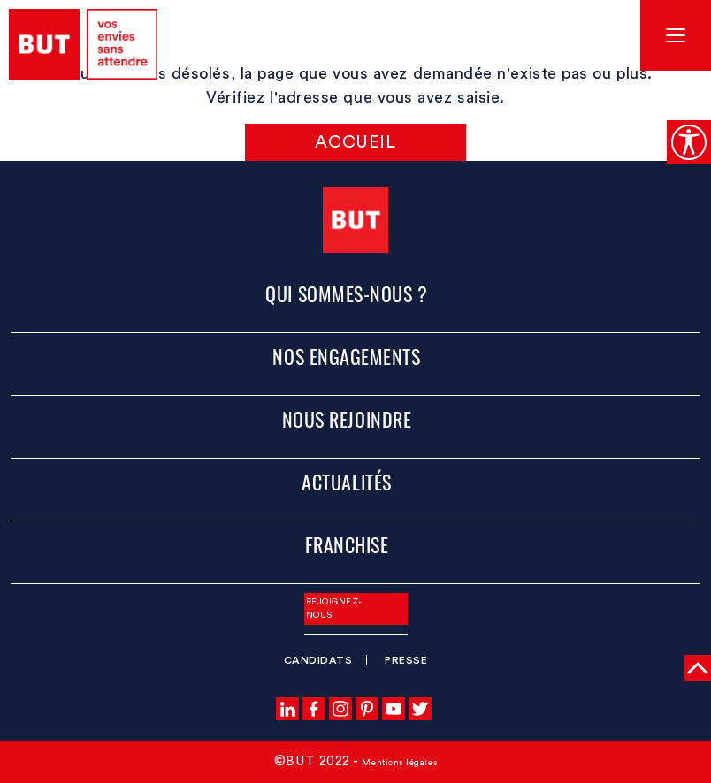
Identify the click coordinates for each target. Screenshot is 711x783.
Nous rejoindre (347, 419)
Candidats (318, 660)
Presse (406, 660)
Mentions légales (399, 762)
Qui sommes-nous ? (346, 293)
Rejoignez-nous (334, 608)
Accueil (355, 142)
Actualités (346, 482)
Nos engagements (346, 356)
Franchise (347, 544)
